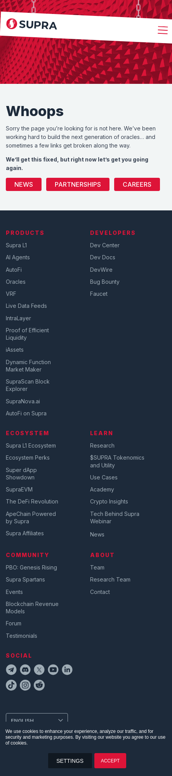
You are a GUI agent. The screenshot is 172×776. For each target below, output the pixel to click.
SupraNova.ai (23, 401)
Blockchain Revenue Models (32, 608)
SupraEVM (19, 489)
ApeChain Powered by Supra (31, 517)
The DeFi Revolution (32, 501)
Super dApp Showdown (21, 474)
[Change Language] (37, 720)
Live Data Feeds (26, 305)
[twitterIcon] (39, 670)
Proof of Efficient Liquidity (27, 334)
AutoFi (14, 269)
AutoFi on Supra (27, 413)
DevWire (101, 269)
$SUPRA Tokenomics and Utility (117, 461)
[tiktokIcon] (11, 686)
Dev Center (105, 245)
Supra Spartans (25, 579)
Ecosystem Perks (28, 457)
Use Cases (104, 477)
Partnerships (78, 184)
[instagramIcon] (25, 686)
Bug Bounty (105, 281)
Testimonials (21, 635)
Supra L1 (16, 245)
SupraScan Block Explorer (28, 385)
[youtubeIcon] (53, 670)
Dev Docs (102, 257)
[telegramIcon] (11, 670)
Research (102, 445)
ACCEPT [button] (110, 761)
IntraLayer (18, 318)
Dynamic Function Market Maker (28, 366)
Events (14, 592)
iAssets (15, 349)
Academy (102, 489)
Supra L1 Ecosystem (31, 445)
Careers (137, 184)
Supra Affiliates (25, 533)
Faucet (99, 293)
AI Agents (18, 257)
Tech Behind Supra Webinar (114, 517)
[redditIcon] (39, 686)
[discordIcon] (25, 670)
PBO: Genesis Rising (31, 567)
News (23, 184)
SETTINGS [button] (69, 761)
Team (97, 567)
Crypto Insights (109, 501)
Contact (100, 592)
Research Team (110, 579)
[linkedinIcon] (67, 670)
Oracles (16, 281)
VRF (11, 293)
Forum (13, 623)
